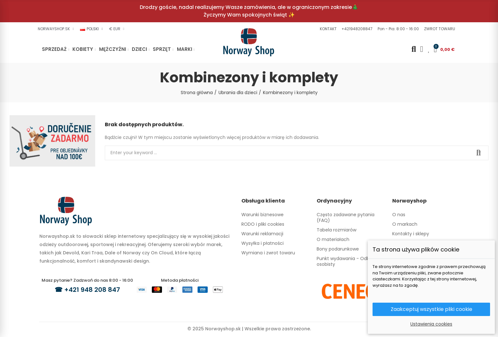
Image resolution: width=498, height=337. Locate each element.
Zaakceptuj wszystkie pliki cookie (431, 309)
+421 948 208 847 (92, 289)
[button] (327, 29)
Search (478, 153)
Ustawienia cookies (431, 324)
